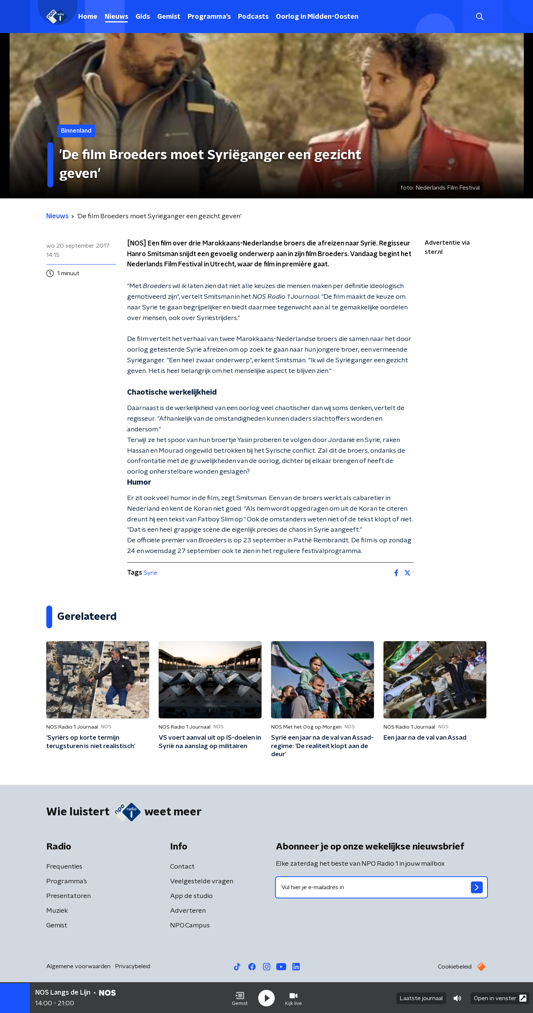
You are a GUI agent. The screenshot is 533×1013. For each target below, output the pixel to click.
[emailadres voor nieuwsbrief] (381, 887)
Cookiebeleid (455, 967)
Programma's (209, 17)
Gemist (168, 17)
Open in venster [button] (500, 997)
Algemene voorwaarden (78, 966)
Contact (182, 866)
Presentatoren (68, 896)
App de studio (191, 896)
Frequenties (64, 866)
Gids (143, 17)
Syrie (150, 573)
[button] (240, 997)
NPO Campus (190, 925)
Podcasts (253, 17)
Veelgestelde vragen (201, 881)
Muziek (57, 911)
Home (87, 17)
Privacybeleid (132, 966)
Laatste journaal (421, 998)
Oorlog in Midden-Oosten (317, 17)
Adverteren (188, 911)
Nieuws (116, 17)
